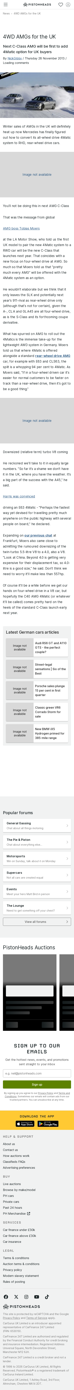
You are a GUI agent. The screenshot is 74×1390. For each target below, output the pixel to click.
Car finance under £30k (19, 1230)
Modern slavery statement (21, 1276)
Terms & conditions (16, 1258)
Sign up (37, 1084)
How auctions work (16, 1156)
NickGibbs (15, 58)
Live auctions (12, 1184)
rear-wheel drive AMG (52, 356)
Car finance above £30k (19, 1236)
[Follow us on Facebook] (6, 1297)
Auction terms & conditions (21, 1264)
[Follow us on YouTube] (36, 1297)
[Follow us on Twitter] (16, 1297)
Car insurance (12, 1242)
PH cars (8, 1196)
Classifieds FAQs (14, 1162)
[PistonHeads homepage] (37, 4)
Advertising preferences (19, 1167)
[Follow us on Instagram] (26, 1297)
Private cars (11, 1202)
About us (9, 1144)
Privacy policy (12, 1270)
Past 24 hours (12, 1207)
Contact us (10, 1150)
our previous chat (38, 535)
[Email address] (37, 1073)
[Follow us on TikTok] (47, 1297)
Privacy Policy (45, 1093)
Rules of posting (14, 1282)
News (6, 13)
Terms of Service (36, 1317)
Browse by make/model (19, 1190)
